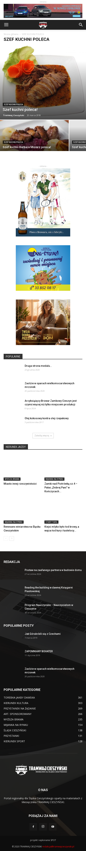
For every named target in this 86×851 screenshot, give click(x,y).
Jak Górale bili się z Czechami (43, 633)
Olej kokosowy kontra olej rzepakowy (47, 418)
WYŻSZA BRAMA (12, 479)
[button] (81, 25)
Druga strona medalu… (38, 365)
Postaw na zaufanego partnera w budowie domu (53, 570)
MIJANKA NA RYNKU (54, 479)
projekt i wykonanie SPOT (43, 840)
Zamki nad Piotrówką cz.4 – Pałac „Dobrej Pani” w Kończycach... (60, 487)
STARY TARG (51, 522)
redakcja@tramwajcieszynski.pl (58, 846)
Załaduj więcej (43, 435)
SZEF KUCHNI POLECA (13, 104)
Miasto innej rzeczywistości (20, 483)
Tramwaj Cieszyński (13, 115)
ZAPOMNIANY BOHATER (39, 651)
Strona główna (11, 34)
